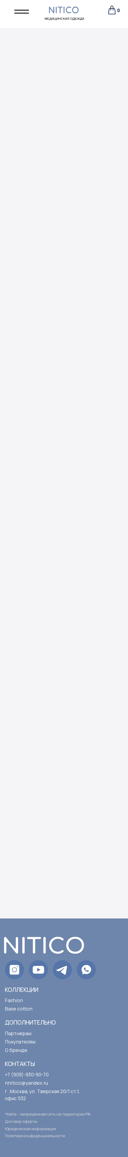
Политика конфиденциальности (35, 1135)
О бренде (16, 1050)
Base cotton (18, 1008)
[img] (86, 969)
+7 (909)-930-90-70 (27, 1074)
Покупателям (20, 1041)
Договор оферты (21, 1121)
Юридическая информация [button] (30, 1128)
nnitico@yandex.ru (26, 1083)
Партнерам (18, 1033)
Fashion (14, 1000)
